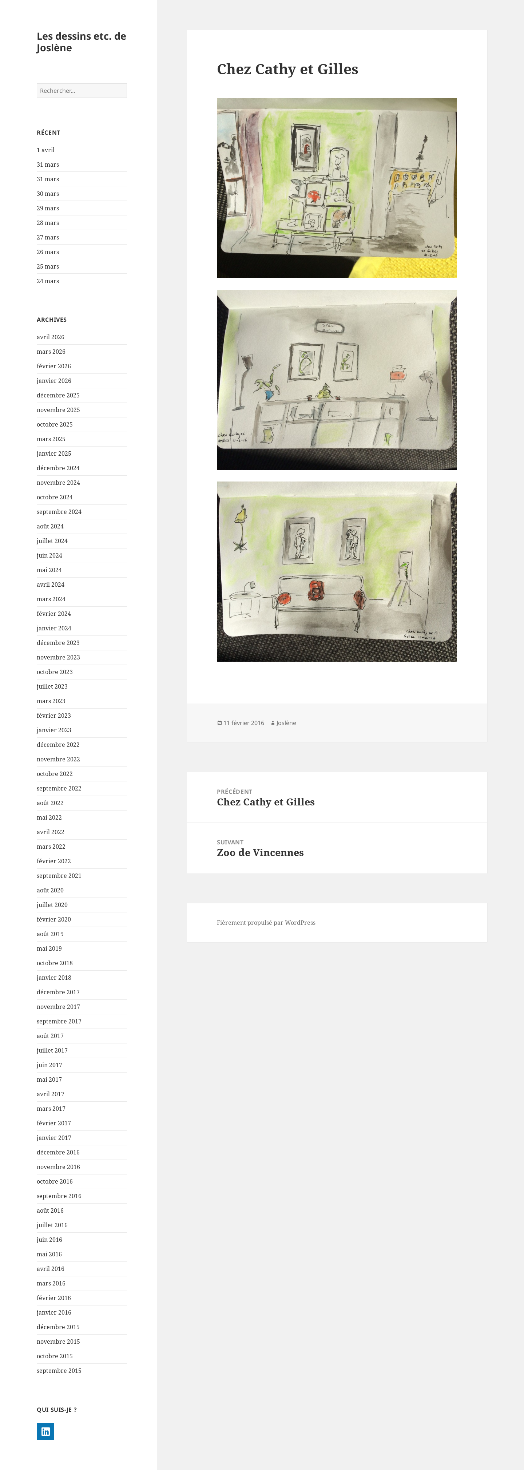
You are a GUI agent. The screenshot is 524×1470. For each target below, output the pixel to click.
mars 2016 (51, 1283)
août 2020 (50, 890)
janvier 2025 (54, 453)
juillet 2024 (52, 541)
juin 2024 (49, 555)
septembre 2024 (59, 512)
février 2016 (54, 1298)
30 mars (48, 194)
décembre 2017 (58, 992)
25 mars (48, 266)
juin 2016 (49, 1240)
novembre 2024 (58, 483)
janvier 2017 (54, 1138)
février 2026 (54, 366)
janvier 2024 (54, 628)
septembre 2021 (59, 876)
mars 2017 (51, 1109)
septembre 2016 (59, 1196)
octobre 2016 (55, 1181)
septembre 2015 (59, 1371)
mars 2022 (51, 847)
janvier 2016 (54, 1312)
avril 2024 (50, 585)
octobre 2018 (55, 963)
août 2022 (50, 803)
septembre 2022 (59, 788)
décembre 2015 (58, 1327)
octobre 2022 (55, 774)
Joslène (286, 723)
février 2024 (54, 614)
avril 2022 (50, 832)
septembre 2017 (59, 1021)
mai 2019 (49, 948)
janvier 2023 (54, 730)
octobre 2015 (55, 1356)
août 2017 (50, 1036)
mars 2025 (51, 439)
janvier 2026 (54, 381)
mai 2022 (49, 817)
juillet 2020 (52, 905)
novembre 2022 (58, 759)
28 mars (48, 223)
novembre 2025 (58, 410)
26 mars (48, 252)
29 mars (48, 208)
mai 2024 (49, 570)
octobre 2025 (55, 424)
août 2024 (50, 526)
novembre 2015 (58, 1342)
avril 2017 (50, 1094)
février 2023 (54, 716)
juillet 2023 (52, 686)
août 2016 (50, 1210)
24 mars (48, 281)
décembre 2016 (58, 1152)
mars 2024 (51, 599)
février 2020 (54, 919)
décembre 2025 (58, 395)
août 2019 (50, 934)
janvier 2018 (54, 978)
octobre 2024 (55, 497)
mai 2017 (49, 1079)
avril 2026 (50, 337)
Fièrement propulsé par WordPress (266, 923)
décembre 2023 (58, 643)
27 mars (48, 237)
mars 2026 (51, 352)
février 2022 (54, 861)
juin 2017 (49, 1065)
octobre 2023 (55, 672)
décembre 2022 (58, 745)
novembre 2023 (58, 657)
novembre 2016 (58, 1167)
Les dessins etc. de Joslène (81, 41)
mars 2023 (51, 701)
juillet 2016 (52, 1225)
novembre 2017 (58, 1007)
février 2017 (54, 1123)
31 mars (48, 165)
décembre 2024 (58, 468)
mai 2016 (49, 1254)
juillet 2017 (52, 1050)
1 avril (46, 150)
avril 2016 (50, 1269)
